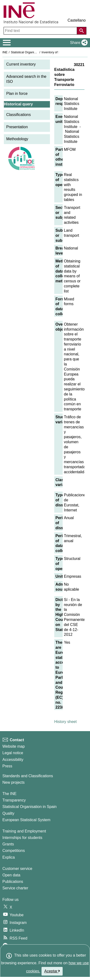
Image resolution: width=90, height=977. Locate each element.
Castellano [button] (76, 20)
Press (7, 766)
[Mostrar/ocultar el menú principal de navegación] (6, 42)
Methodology (17, 139)
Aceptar (52, 971)
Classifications (18, 115)
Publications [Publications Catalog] (12, 882)
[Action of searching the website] (81, 31)
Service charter (15, 888)
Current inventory (21, 64)
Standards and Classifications (27, 776)
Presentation (17, 127)
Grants (8, 844)
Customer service (17, 869)
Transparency (14, 800)
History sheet (65, 722)
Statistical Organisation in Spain (32, 52)
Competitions (13, 851)
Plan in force (17, 93)
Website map (13, 746)
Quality (8, 813)
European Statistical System (26, 820)
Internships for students (22, 838)
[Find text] (41, 31)
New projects (13, 782)
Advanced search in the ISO (26, 79)
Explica (8, 857)
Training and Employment (24, 831)
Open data (11, 875)
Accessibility (12, 760)
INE (4, 52)
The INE (9, 794)
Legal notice (12, 753)
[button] (78, 42)
